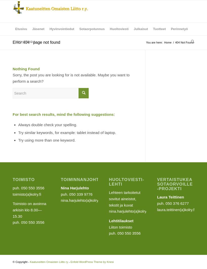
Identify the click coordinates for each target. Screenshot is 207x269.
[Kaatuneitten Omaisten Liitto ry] (51, 11)
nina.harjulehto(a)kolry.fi (129, 211)
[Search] (191, 41)
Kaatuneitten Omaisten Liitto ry (49, 261)
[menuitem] (21, 29)
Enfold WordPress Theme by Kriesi (92, 261)
